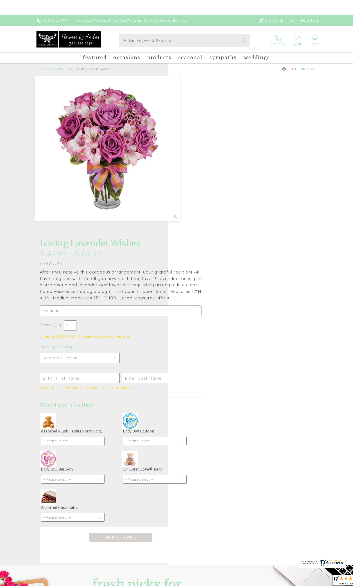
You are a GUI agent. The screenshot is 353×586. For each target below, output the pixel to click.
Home (43, 68)
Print (289, 69)
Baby (70, 68)
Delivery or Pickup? (194, 190)
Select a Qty (187, 168)
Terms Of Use (219, 581)
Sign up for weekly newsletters (233, 441)
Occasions (56, 68)
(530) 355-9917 (56, 20)
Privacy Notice (246, 581)
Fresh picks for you (137, 444)
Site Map (305, 581)
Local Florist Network (278, 581)
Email (308, 69)
